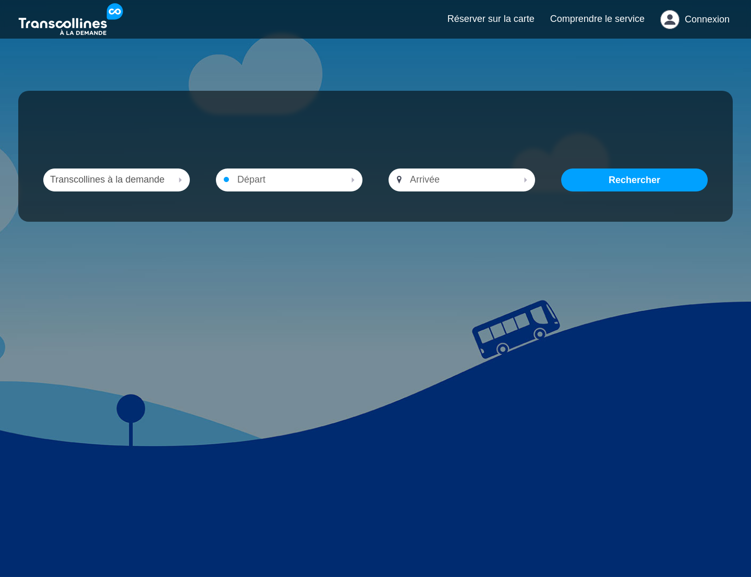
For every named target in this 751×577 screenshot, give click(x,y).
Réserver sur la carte (491, 24)
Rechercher (634, 190)
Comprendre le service (597, 24)
